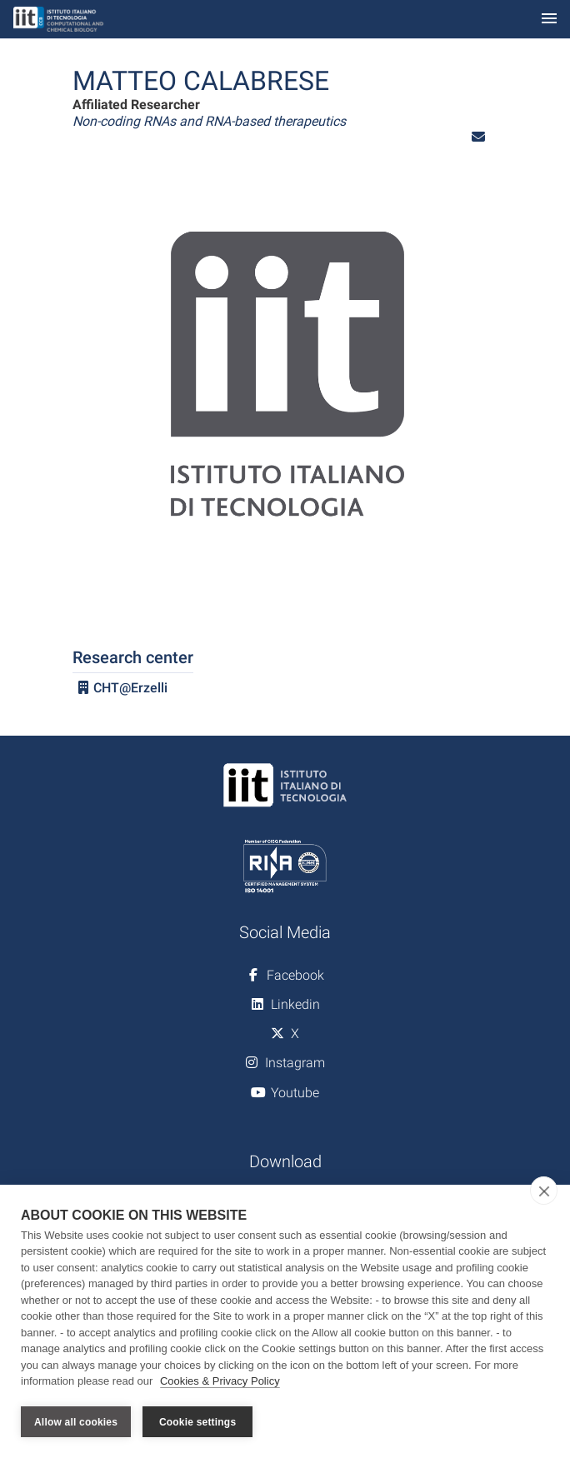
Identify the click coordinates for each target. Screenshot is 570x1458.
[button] (478, 137)
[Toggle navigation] (549, 19)
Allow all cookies (76, 1422)
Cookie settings (197, 1422)
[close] (544, 1190)
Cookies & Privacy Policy (220, 1382)
